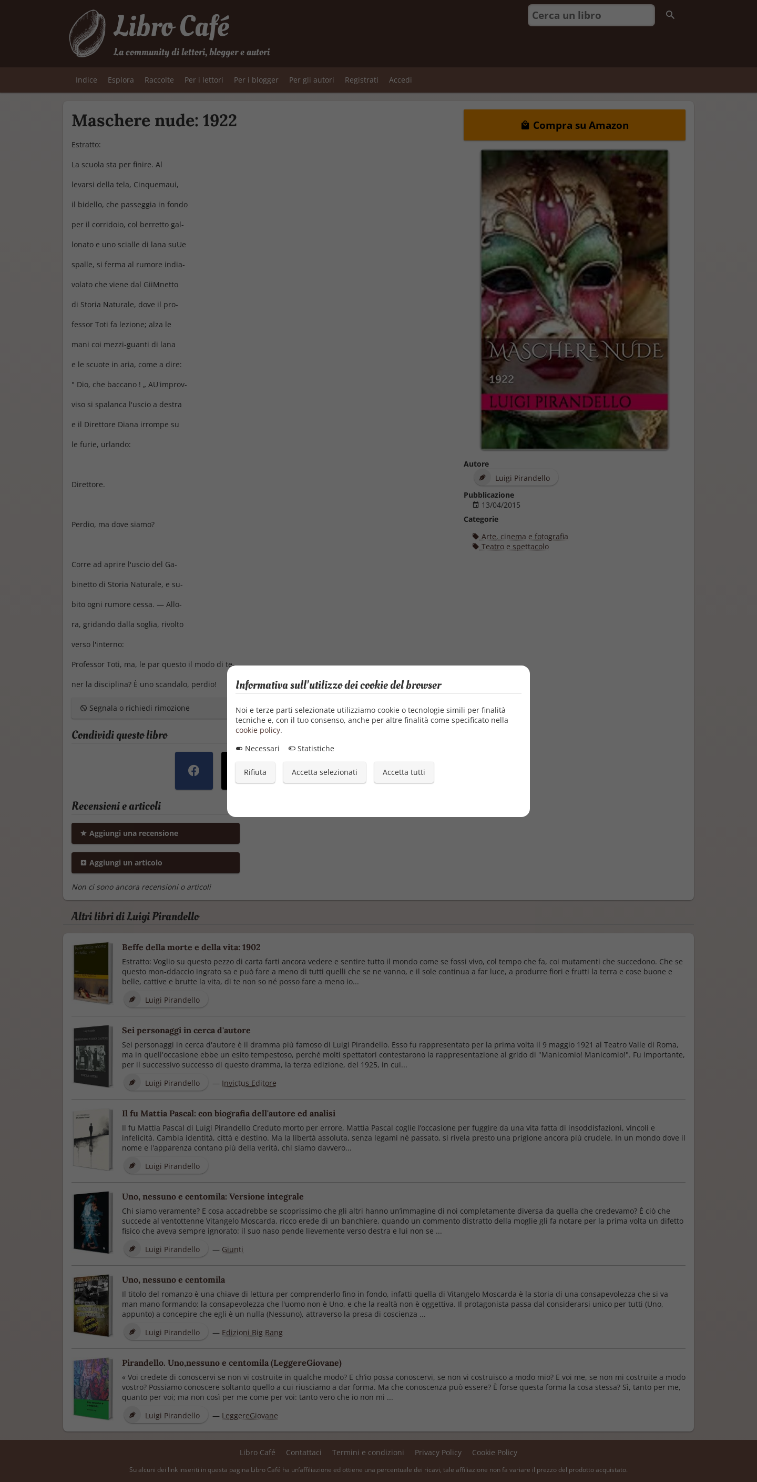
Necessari (258, 748)
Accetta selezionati (324, 772)
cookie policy (258, 730)
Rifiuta (255, 772)
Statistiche (311, 748)
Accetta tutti (404, 772)
